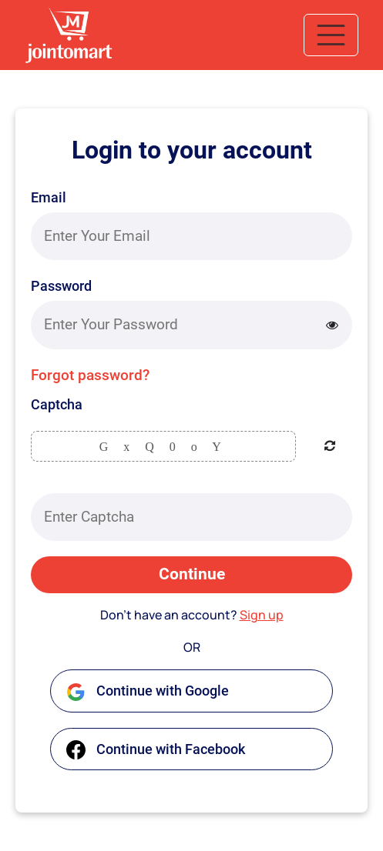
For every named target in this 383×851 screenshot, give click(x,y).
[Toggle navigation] (331, 35)
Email (48, 197)
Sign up (262, 614)
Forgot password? (90, 375)
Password (61, 286)
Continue (192, 574)
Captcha (56, 404)
